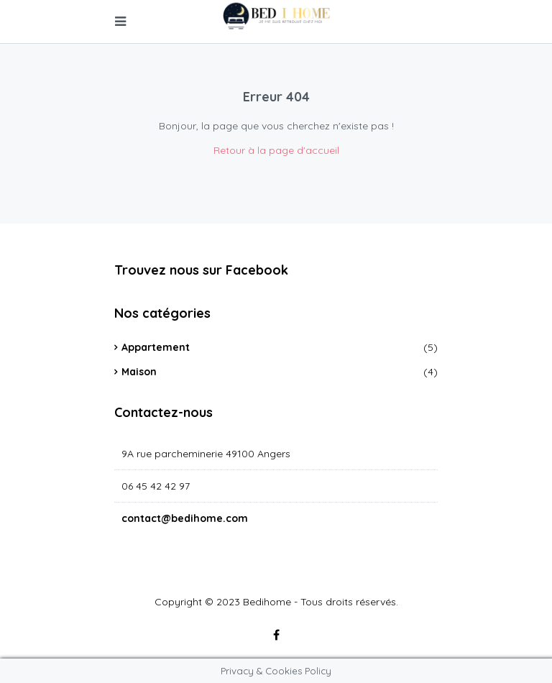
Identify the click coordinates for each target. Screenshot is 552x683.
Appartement (155, 347)
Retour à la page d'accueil (276, 150)
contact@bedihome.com (184, 518)
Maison (139, 371)
